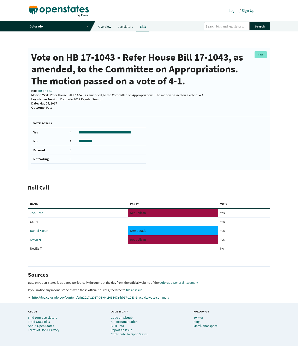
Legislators (125, 26)
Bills (143, 26)
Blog (196, 322)
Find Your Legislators (42, 317)
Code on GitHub (122, 317)
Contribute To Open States (129, 334)
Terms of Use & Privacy (43, 330)
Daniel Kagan (39, 230)
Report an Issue (121, 330)
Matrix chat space (205, 326)
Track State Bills (39, 322)
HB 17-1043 (45, 91)
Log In (234, 10)
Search (260, 26)
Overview (104, 26)
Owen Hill (36, 239)
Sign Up (248, 10)
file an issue (134, 290)
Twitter (198, 317)
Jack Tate (36, 213)
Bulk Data (117, 326)
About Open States (41, 326)
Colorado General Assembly (178, 282)
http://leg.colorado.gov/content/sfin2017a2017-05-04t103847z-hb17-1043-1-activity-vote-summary (100, 297)
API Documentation (124, 322)
